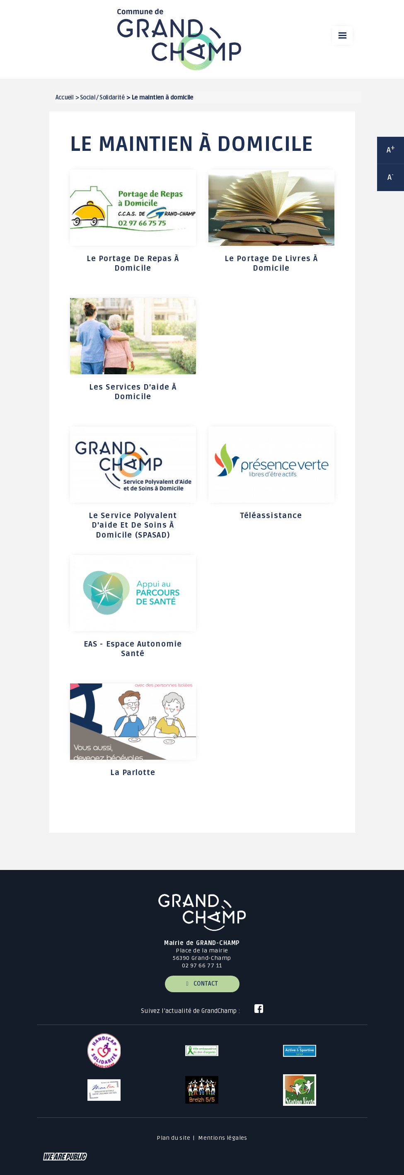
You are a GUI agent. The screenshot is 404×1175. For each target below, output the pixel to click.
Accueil (65, 97)
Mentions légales (222, 1137)
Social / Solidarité (102, 97)
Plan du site (173, 1137)
